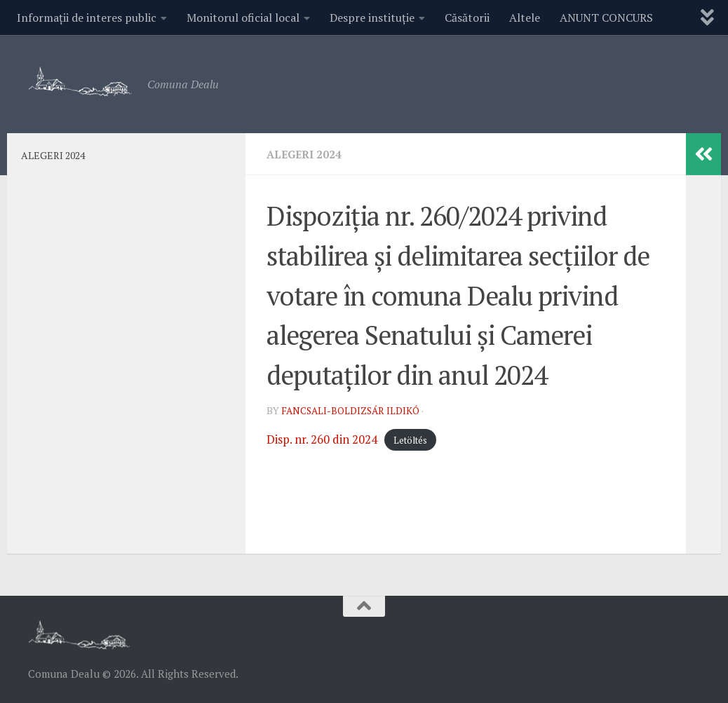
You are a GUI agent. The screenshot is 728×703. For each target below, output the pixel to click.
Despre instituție (372, 17)
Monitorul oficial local (243, 17)
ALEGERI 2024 (306, 154)
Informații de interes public (86, 17)
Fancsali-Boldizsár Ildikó (352, 410)
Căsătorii (467, 17)
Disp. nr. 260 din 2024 (327, 438)
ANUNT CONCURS (606, 17)
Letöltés (421, 440)
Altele (524, 17)
